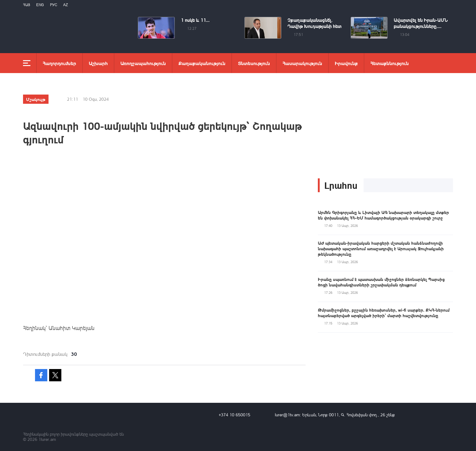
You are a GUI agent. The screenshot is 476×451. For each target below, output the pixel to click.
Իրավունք (346, 63)
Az (65, 4)
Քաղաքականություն (201, 63)
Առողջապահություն (143, 63)
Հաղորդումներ (59, 63)
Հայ (26, 4)
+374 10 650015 (234, 414)
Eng (40, 4)
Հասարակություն (302, 63)
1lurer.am (47, 439)
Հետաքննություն (389, 63)
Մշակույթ (35, 99)
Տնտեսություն (254, 63)
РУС (53, 4)
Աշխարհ (98, 63)
